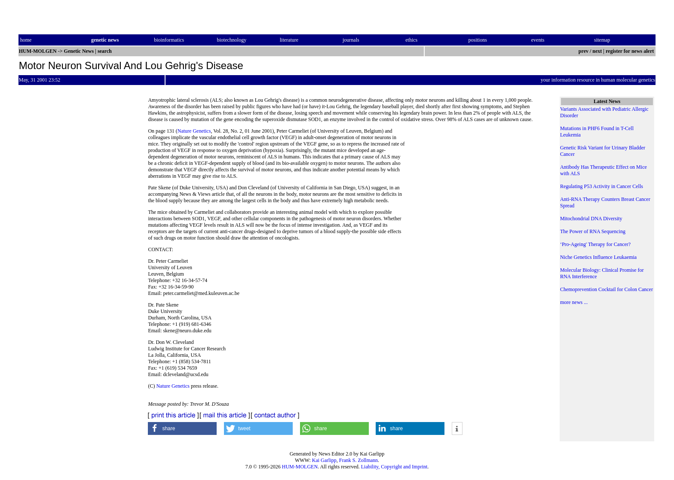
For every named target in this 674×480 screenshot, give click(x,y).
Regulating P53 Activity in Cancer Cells (601, 186)
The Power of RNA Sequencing (592, 231)
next (597, 51)
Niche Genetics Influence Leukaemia (598, 257)
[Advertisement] (475, 186)
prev (583, 51)
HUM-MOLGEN (300, 467)
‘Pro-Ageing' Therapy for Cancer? (595, 244)
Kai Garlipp (324, 460)
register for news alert (630, 51)
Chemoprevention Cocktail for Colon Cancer (606, 289)
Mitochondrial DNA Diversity (591, 219)
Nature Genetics (194, 131)
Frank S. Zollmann (358, 460)
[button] (182, 428)
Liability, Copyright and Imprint (394, 467)
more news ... (574, 302)
